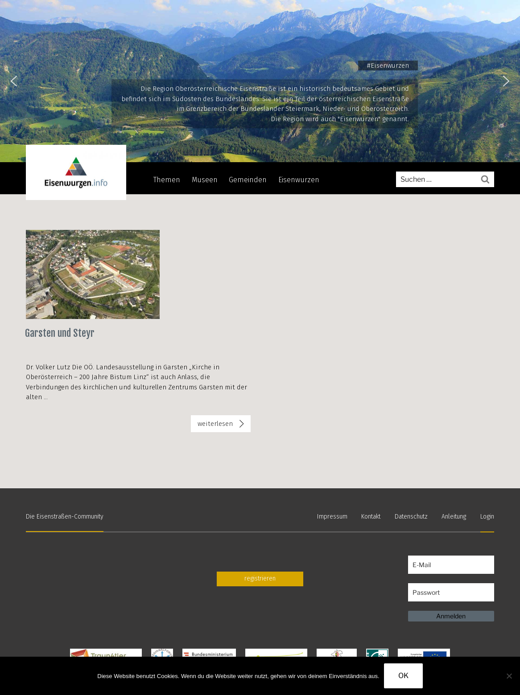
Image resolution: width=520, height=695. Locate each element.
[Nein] (508, 675)
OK (403, 675)
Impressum (332, 516)
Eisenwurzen (298, 180)
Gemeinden (248, 180)
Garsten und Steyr (60, 333)
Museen (205, 180)
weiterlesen (215, 425)
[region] (260, 81)
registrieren (260, 578)
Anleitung (454, 516)
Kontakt (370, 516)
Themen (166, 180)
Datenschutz (411, 516)
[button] (14, 81)
